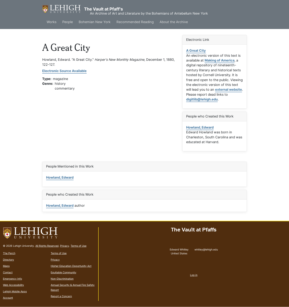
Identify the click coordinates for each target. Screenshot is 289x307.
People (67, 22)
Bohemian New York (95, 22)
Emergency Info (12, 278)
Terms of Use (78, 246)
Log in (193, 275)
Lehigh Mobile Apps (15, 291)
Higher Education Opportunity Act (71, 266)
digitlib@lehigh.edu (202, 99)
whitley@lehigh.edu (206, 248)
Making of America (219, 60)
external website (228, 89)
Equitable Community (63, 272)
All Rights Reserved (47, 246)
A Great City (196, 50)
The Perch (9, 253)
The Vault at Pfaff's (63, 9)
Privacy (64, 246)
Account (8, 297)
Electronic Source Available (64, 71)
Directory (8, 259)
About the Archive (174, 22)
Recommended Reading (135, 22)
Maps (6, 266)
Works (51, 22)
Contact (8, 272)
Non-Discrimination (62, 278)
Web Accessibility (13, 285)
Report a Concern (61, 296)
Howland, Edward (200, 127)
